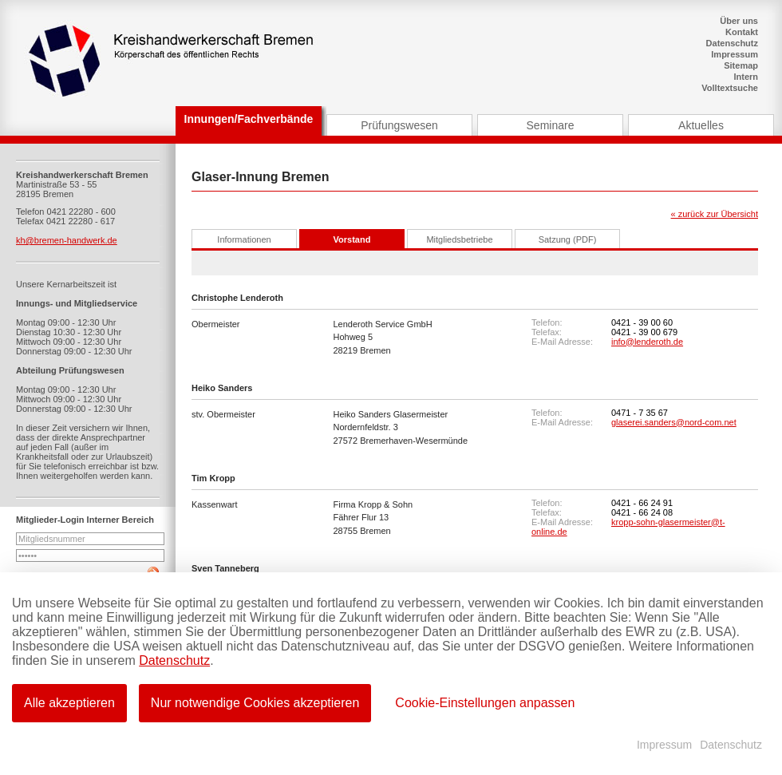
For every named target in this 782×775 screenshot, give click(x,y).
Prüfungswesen (399, 125)
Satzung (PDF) (568, 239)
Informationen (244, 239)
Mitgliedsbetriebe (459, 239)
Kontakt (741, 32)
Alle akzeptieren (69, 703)
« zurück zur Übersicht (714, 214)
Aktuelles (701, 125)
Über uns (739, 21)
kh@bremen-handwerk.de (66, 240)
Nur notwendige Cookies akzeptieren (255, 703)
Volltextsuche (729, 88)
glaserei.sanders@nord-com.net (674, 422)
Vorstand (352, 239)
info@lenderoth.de (647, 341)
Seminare (551, 125)
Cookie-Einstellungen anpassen (485, 703)
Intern (745, 76)
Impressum (734, 54)
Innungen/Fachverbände (249, 119)
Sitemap (741, 65)
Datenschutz (732, 43)
